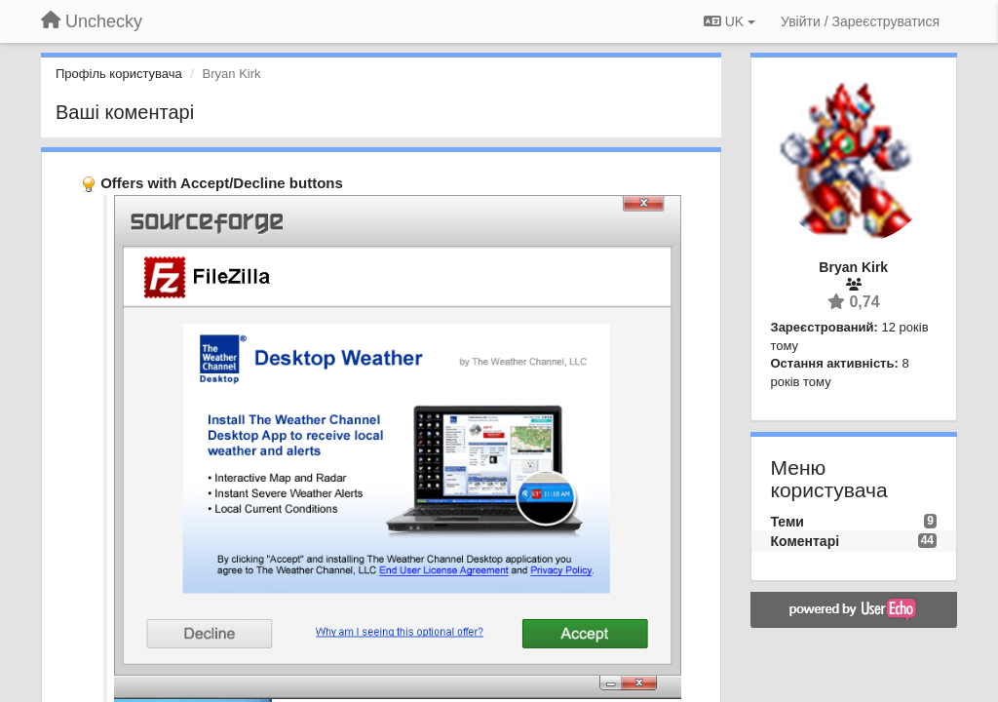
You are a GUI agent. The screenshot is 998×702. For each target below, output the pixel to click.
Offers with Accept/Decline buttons (221, 183)
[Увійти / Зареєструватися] (860, 21)
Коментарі (805, 541)
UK (729, 21)
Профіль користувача (119, 73)
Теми (787, 521)
